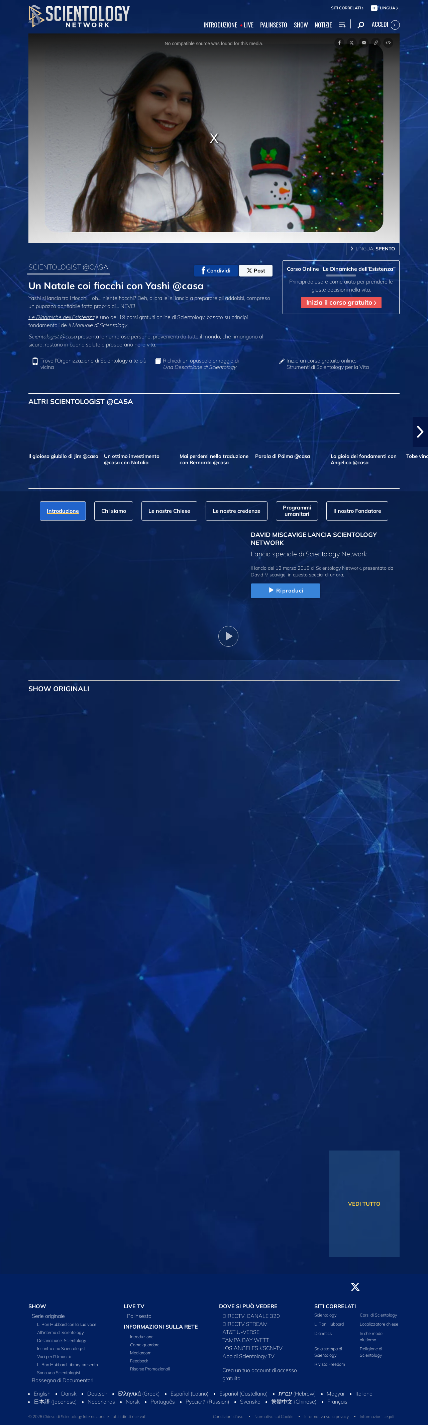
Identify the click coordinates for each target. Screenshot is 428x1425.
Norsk (133, 1401)
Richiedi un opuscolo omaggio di (201, 364)
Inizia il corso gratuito (341, 302)
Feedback (139, 1360)
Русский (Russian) (207, 1401)
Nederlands (101, 1401)
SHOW (301, 25)
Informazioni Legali (377, 1416)
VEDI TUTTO (364, 1203)
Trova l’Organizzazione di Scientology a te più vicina (93, 364)
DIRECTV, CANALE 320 (251, 1316)
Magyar (336, 1393)
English (42, 1393)
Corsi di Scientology (378, 1315)
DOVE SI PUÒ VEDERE (248, 1306)
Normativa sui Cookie (273, 1416)
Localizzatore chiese (379, 1324)
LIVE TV (134, 1306)
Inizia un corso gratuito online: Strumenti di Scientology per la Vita (328, 364)
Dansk (69, 1393)
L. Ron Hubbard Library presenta (67, 1364)
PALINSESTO (273, 25)
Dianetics (323, 1333)
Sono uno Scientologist (58, 1372)
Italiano (363, 1393)
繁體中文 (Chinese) (294, 1401)
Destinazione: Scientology (61, 1340)
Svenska (250, 1401)
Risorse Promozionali (150, 1368)
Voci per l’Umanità (54, 1356)
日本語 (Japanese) (55, 1401)
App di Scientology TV (248, 1356)
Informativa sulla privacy (326, 1416)
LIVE (248, 25)
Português (162, 1401)
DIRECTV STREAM (245, 1324)
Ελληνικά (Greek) (139, 1393)
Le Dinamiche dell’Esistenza (61, 317)
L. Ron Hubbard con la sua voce (66, 1324)
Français (337, 1401)
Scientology (325, 1315)
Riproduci (285, 590)
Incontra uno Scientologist (61, 1348)
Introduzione (141, 1336)
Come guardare (144, 1344)
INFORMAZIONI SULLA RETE (161, 1326)
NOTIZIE (323, 25)
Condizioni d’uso (228, 1416)
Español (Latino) (190, 1393)
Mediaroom (140, 1352)
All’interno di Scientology (60, 1332)
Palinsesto (139, 1316)
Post (256, 270)
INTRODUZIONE (220, 25)
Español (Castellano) (243, 1393)
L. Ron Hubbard (329, 1324)
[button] (420, 432)
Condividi (216, 270)
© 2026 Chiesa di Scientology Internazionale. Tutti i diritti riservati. (87, 1416)
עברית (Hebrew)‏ (297, 1393)
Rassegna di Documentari (62, 1380)
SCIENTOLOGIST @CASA (68, 266)
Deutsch (97, 1393)
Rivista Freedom (329, 1364)
